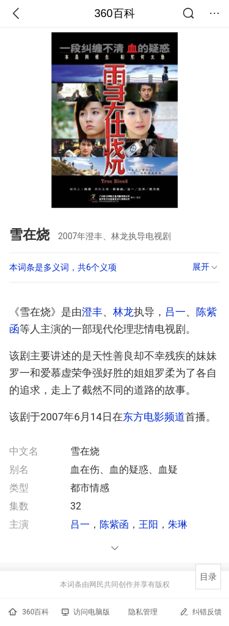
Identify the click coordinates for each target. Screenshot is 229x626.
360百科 (114, 13)
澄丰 (92, 312)
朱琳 (177, 524)
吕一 (175, 312)
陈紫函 (114, 524)
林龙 (123, 312)
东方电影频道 (154, 417)
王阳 (148, 524)
